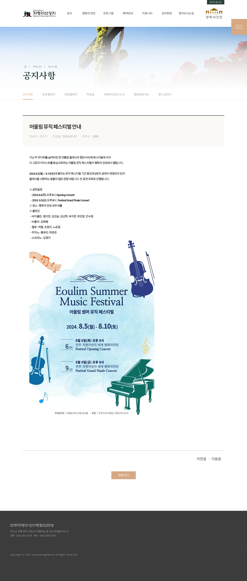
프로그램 (108, 13)
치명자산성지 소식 (114, 94)
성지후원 (167, 13)
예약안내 (128, 13)
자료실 (90, 94)
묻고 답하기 (165, 94)
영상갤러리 (70, 94)
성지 (69, 13)
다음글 (216, 459)
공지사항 (52, 66)
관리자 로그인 (216, 2)
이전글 (201, 459)
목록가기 (123, 475)
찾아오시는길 (186, 13)
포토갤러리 (48, 94)
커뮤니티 (147, 13)
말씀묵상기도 (141, 94)
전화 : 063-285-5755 (21, 535)
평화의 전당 (88, 13)
